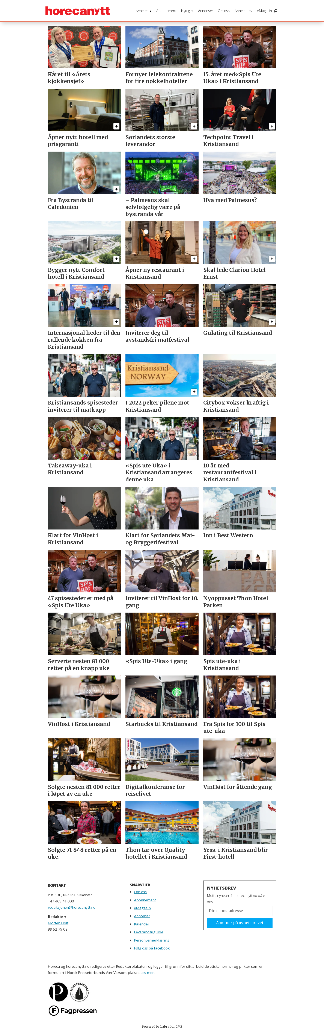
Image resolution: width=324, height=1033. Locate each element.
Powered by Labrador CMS (162, 1026)
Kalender (141, 924)
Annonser (205, 10)
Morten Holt (58, 922)
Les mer (147, 972)
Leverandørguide (148, 932)
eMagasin (264, 10)
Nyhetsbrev (243, 10)
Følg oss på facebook (152, 948)
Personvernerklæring (151, 940)
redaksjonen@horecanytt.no (71, 907)
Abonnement (166, 10)
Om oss (224, 10)
